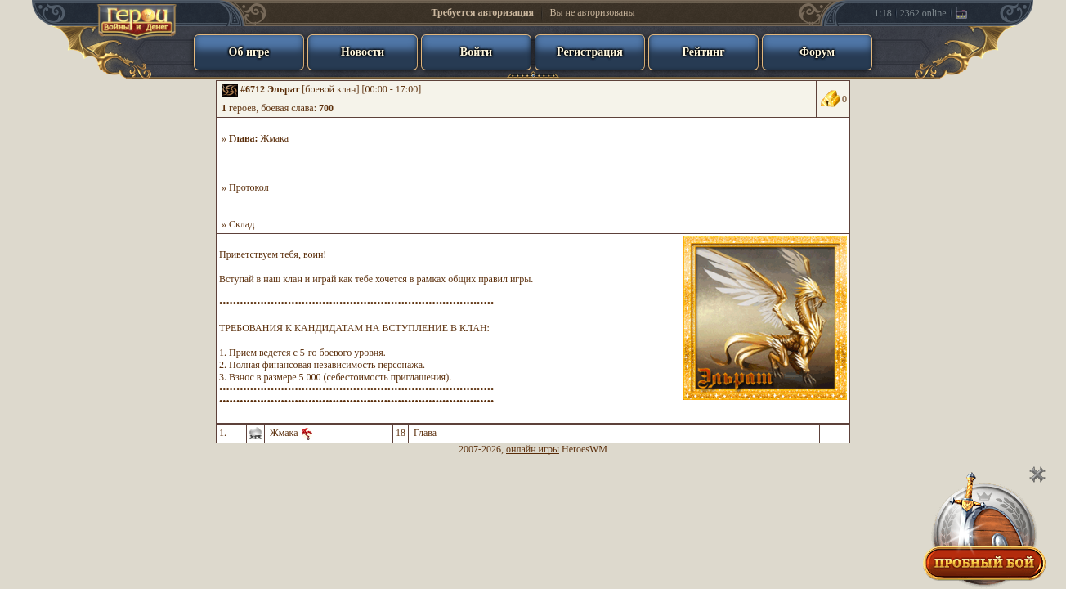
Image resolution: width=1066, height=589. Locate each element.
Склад (241, 224)
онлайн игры (532, 449)
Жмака (275, 138)
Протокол (249, 187)
